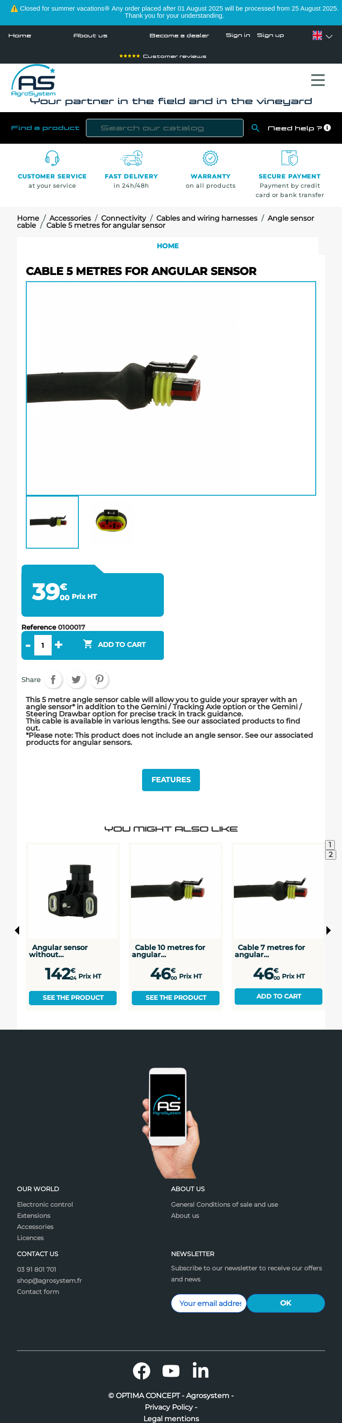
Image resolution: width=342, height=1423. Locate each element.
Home (19, 35)
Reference (38, 623)
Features (171, 773)
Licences (30, 1229)
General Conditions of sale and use (224, 1196)
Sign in (238, 35)
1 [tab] (330, 836)
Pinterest (99, 675)
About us (87, 35)
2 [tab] (331, 846)
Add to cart (278, 987)
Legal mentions (171, 1410)
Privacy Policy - (171, 1399)
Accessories (35, 1218)
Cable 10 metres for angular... (168, 942)
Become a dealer (176, 35)
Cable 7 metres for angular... (270, 942)
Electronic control (45, 1196)
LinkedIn (200, 1362)
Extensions (33, 1207)
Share (53, 675)
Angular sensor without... (58, 942)
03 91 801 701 (36, 1261)
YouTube (171, 1362)
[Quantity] (42, 641)
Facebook (142, 1362)
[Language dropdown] (317, 35)
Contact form (38, 1283)
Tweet (76, 675)
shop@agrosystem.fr (49, 1272)
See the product (73, 989)
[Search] (165, 123)
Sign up (270, 35)
